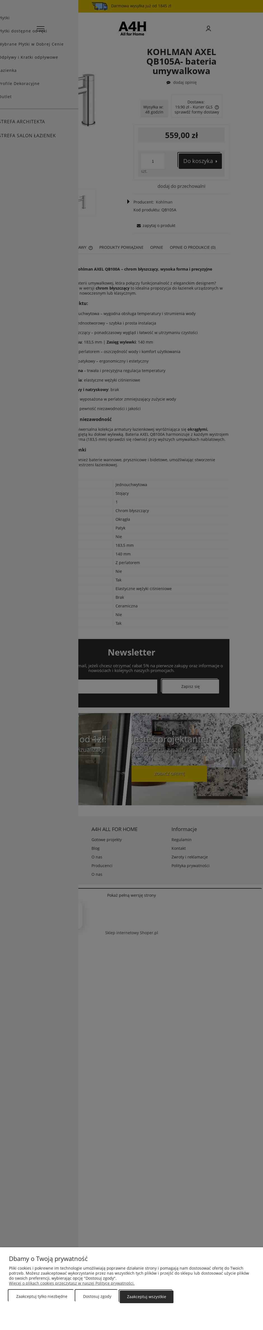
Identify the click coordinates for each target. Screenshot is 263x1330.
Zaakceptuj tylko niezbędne (41, 1296)
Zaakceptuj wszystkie (146, 1296)
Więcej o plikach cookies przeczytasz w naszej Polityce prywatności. (72, 1283)
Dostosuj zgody (97, 1296)
